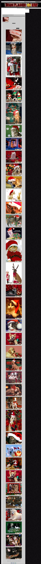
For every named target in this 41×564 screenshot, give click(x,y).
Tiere (4, 22)
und (5, 22)
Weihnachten (7, 22)
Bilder (3, 22)
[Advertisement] (20, 11)
